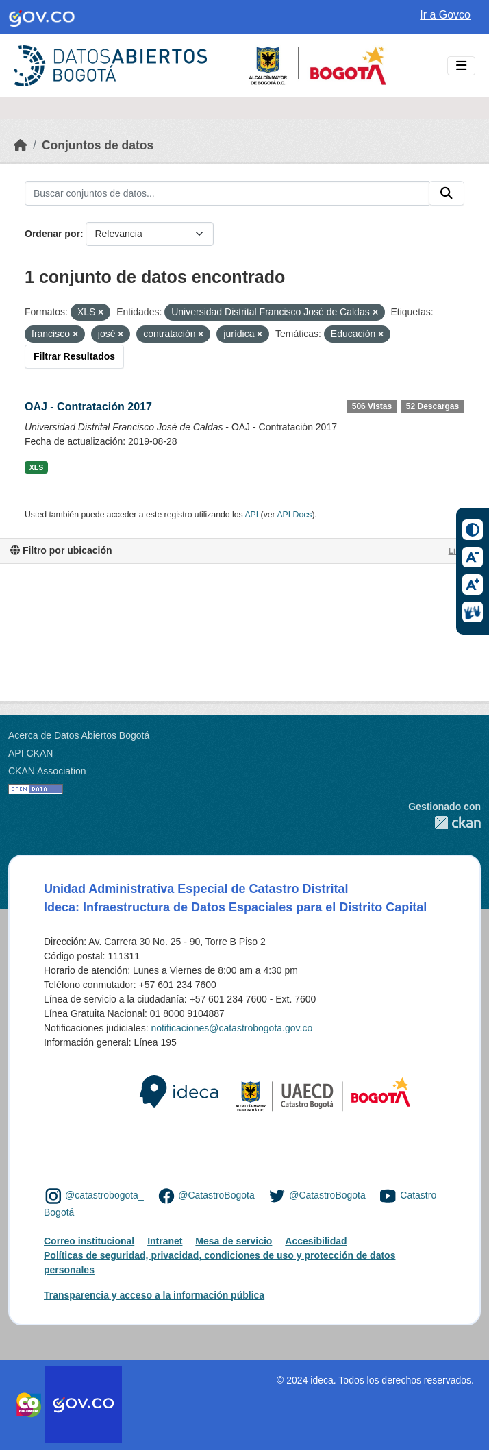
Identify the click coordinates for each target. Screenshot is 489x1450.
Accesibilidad (316, 1241)
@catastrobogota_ (104, 1195)
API (251, 514)
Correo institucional (89, 1241)
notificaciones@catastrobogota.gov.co (231, 1027)
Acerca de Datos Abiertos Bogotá (78, 735)
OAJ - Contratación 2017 (88, 407)
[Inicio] (20, 145)
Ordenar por (52, 233)
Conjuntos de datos (97, 145)
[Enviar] (446, 193)
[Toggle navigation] (461, 66)
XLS (36, 467)
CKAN (444, 822)
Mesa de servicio (233, 1241)
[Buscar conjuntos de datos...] (227, 193)
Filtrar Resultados (74, 356)
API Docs (294, 514)
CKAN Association (47, 770)
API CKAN (30, 753)
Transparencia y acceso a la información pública (154, 1295)
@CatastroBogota (216, 1195)
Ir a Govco (445, 15)
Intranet (164, 1241)
